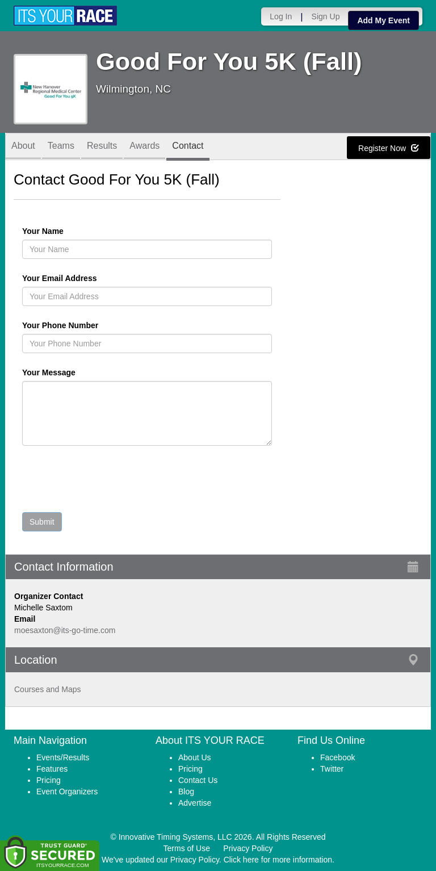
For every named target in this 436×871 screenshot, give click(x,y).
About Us (194, 757)
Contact (187, 147)
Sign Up (326, 16)
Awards (144, 147)
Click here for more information (278, 859)
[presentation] (108, 481)
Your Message (68, 372)
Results (102, 147)
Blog (186, 791)
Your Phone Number (60, 325)
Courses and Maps (47, 689)
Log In (281, 16)
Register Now (388, 148)
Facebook (337, 757)
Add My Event (383, 20)
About (23, 147)
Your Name (62, 231)
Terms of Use (187, 848)
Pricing (48, 780)
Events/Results (62, 757)
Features (52, 768)
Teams (61, 147)
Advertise (194, 802)
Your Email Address (103, 278)
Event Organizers (67, 791)
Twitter (331, 768)
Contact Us (197, 780)
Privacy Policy (247, 848)
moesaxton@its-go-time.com (64, 630)
